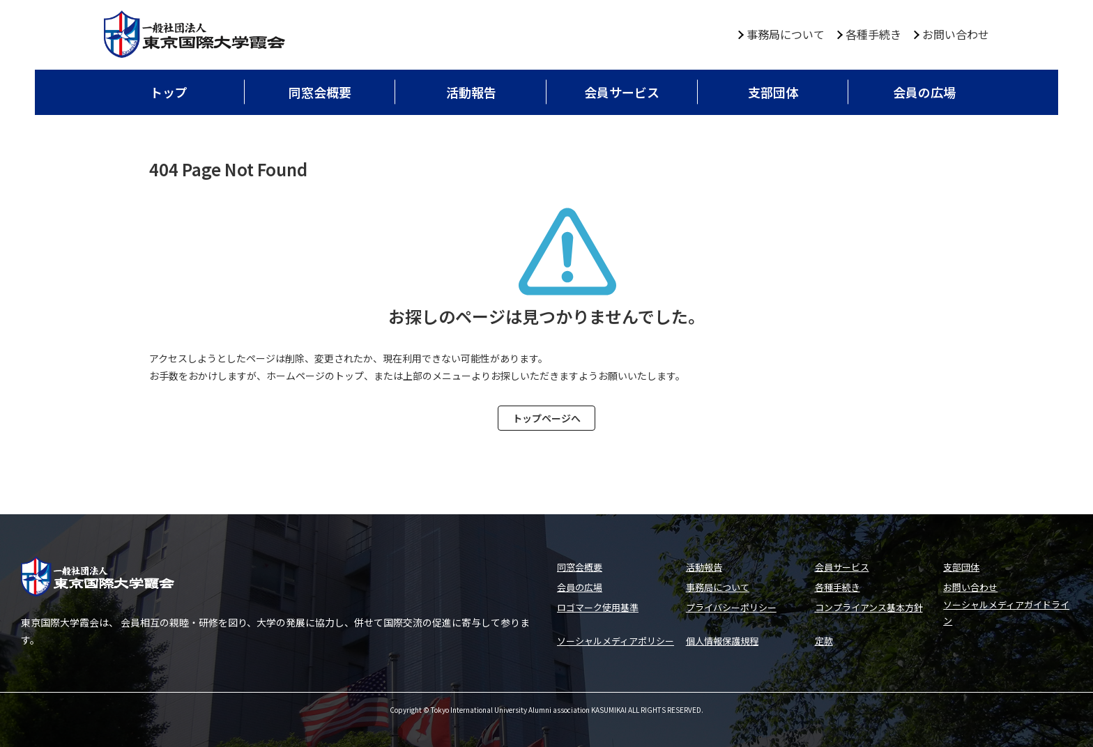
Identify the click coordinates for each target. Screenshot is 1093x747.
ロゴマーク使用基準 (598, 607)
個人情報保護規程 (722, 640)
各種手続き (873, 34)
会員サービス (621, 92)
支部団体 (773, 92)
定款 (824, 640)
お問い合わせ (955, 34)
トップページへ (546, 418)
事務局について (786, 34)
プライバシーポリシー (731, 607)
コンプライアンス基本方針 (869, 607)
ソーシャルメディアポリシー (615, 640)
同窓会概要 (320, 92)
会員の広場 (924, 92)
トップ (169, 92)
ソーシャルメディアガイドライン (1006, 612)
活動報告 (471, 92)
